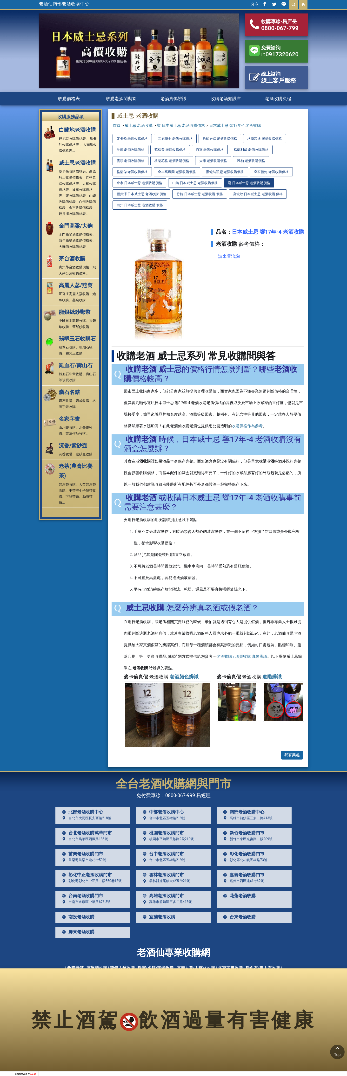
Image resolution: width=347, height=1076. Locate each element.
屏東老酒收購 (77, 932)
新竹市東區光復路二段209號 (247, 839)
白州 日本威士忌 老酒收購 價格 (140, 205)
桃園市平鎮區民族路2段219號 (167, 839)
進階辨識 (272, 677)
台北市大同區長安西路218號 (85, 818)
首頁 (116, 125)
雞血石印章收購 (70, 374)
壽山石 (91, 374)
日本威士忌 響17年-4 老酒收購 (235, 125)
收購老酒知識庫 (226, 98)
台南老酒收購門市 (81, 896)
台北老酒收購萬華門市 (86, 833)
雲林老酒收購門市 (162, 875)
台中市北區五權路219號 (162, 818)
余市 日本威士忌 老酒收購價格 (139, 183)
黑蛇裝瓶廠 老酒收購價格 (225, 172)
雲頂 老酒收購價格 (130, 161)
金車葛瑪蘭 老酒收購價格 (177, 172)
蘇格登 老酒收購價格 (170, 150)
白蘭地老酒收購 (77, 130)
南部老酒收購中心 (242, 812)
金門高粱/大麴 (76, 226)
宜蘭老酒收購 (157, 917)
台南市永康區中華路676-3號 (85, 902)
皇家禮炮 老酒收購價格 (271, 172)
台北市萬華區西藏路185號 (84, 839)
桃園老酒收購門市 (162, 833)
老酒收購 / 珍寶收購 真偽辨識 (242, 656)
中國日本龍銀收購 (72, 320)
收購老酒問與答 (121, 98)
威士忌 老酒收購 (139, 125)
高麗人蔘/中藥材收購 (196, 968)
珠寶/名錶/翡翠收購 (156, 968)
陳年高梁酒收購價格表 (76, 240)
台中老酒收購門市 (162, 854)
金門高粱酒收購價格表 (76, 234)
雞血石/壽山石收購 (263, 968)
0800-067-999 (180, 795)
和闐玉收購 (74, 353)
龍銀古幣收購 (122, 968)
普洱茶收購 (67, 484)
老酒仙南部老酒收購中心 (64, 3)
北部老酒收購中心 (81, 812)
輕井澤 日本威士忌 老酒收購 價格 (141, 194)
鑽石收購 (65, 401)
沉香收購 (65, 454)
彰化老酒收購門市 (242, 854)
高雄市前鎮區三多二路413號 (247, 818)
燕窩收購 (79, 300)
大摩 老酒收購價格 (213, 161)
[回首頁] (303, 4)
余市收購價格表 (81, 208)
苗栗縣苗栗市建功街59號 (83, 860)
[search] (293, 4)
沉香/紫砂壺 (73, 446)
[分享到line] (284, 4)
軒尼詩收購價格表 (72, 139)
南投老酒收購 (77, 917)
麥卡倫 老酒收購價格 (132, 139)
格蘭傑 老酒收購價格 (132, 172)
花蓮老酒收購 (238, 896)
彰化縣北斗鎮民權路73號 (244, 860)
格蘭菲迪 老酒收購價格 (264, 139)
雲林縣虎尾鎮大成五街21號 (165, 881)
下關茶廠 (72, 496)
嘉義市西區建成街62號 (242, 881)
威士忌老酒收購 (77, 163)
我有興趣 (292, 755)
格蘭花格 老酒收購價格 (171, 161)
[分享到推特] (274, 4)
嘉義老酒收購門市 (242, 875)
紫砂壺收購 (84, 454)
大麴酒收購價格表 (72, 247)
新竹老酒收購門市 (242, 833)
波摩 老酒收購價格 (130, 150)
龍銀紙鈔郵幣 (75, 312)
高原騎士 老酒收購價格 (175, 139)
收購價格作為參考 (247, 426)
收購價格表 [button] (69, 98)
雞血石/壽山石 (76, 365)
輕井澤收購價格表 (72, 214)
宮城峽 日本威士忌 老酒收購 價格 (258, 194)
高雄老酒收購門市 (162, 896)
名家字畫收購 (230, 968)
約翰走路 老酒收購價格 (220, 139)
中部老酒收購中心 (162, 812)
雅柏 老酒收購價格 (251, 161)
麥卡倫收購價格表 (72, 171)
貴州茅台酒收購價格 (74, 267)
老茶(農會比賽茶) (76, 471)
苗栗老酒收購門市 (81, 854)
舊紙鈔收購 (80, 327)
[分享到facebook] (264, 4)
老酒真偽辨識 (173, 98)
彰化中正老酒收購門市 (86, 875)
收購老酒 (75, 968)
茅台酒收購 (72, 259)
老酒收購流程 (278, 98)
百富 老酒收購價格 (210, 150)
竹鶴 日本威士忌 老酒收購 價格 (199, 194)
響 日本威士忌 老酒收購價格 (181, 125)
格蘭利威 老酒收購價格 (251, 150)
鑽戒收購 (82, 401)
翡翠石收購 (67, 347)
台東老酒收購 (238, 917)
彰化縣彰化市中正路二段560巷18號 (91, 881)
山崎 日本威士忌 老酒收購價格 (195, 183)
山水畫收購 (67, 427)
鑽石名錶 (69, 392)
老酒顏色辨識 (184, 677)
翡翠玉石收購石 (77, 339)
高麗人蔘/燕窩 (76, 285)
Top (337, 1051)
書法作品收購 (76, 433)
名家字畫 (69, 419)
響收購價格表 (76, 196)
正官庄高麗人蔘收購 (74, 294)
